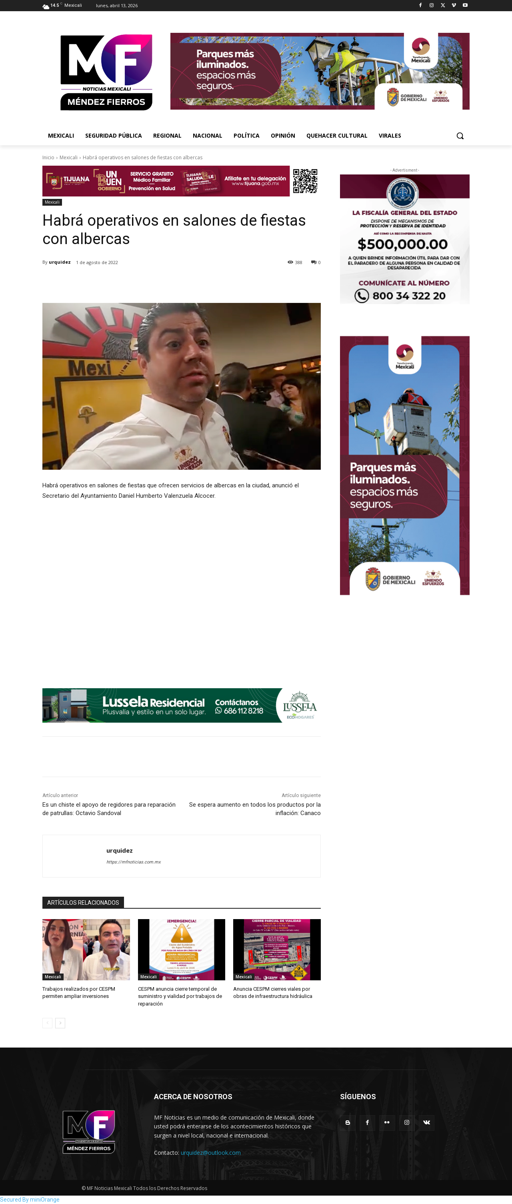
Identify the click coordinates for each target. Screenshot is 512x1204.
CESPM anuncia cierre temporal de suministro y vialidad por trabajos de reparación (180, 996)
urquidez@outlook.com (211, 1152)
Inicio (48, 157)
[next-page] (60, 1023)
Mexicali (69, 157)
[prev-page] (47, 1023)
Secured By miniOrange (30, 1199)
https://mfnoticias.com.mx (133, 862)
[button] (460, 135)
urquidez (60, 262)
